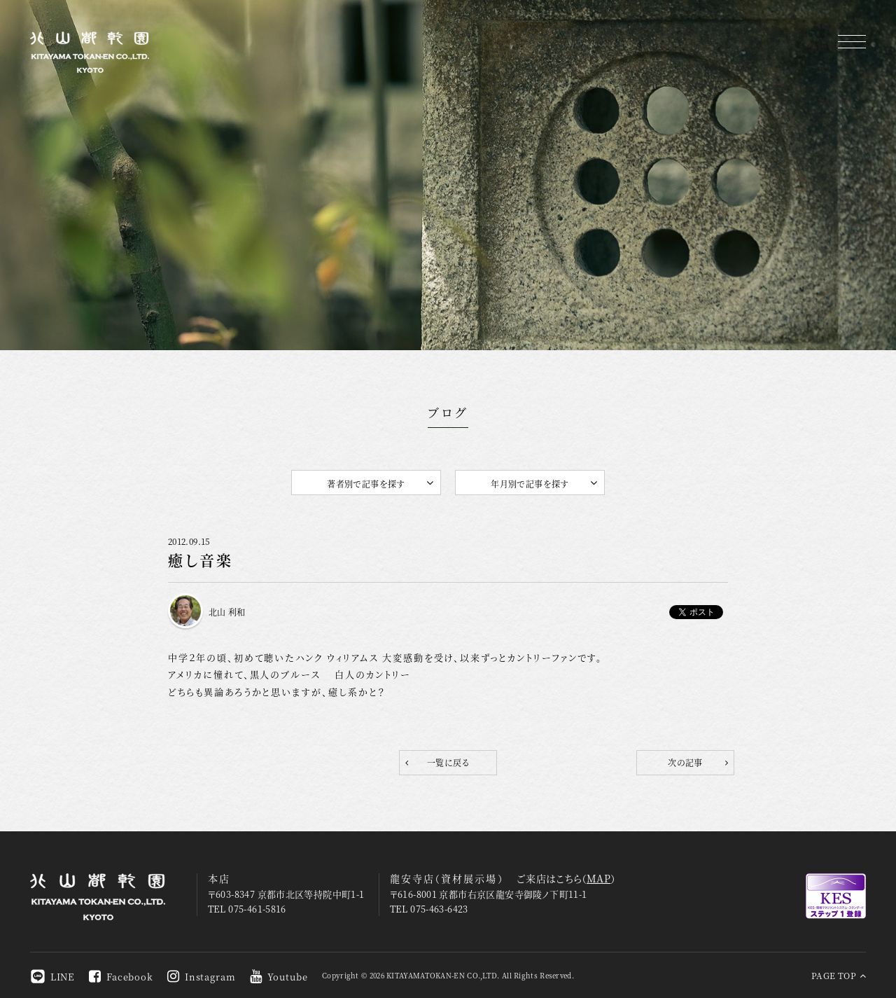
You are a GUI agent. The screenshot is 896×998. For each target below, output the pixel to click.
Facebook (121, 976)
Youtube (279, 976)
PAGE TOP (838, 975)
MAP (598, 878)
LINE (53, 976)
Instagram (201, 976)
